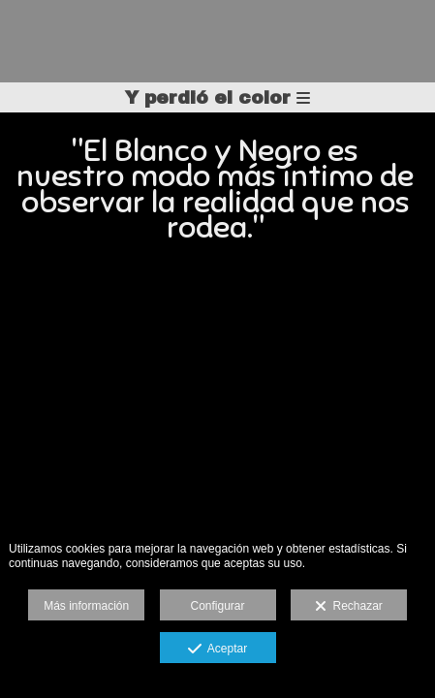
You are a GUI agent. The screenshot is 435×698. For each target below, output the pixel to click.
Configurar (217, 606)
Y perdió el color (217, 97)
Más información (86, 606)
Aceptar (217, 649)
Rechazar (349, 607)
